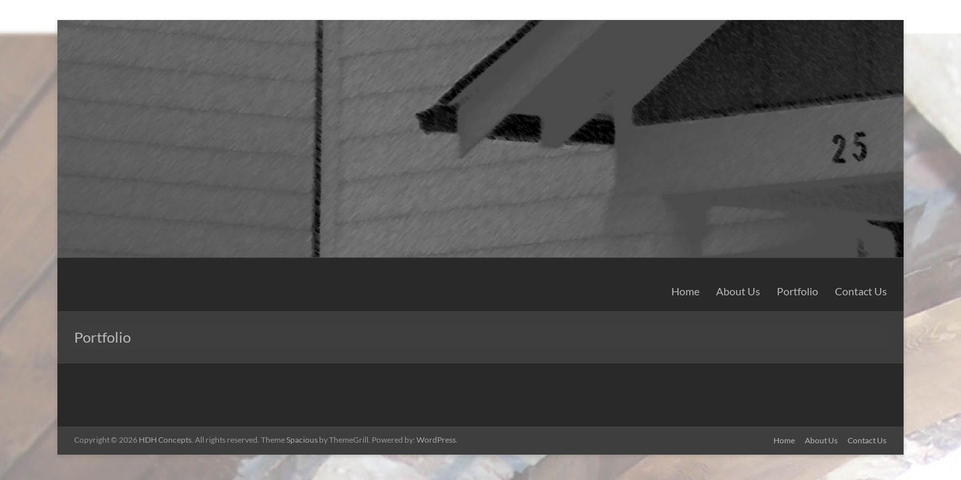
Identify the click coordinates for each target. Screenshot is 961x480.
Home (685, 291)
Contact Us (861, 291)
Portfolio (797, 291)
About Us (738, 291)
